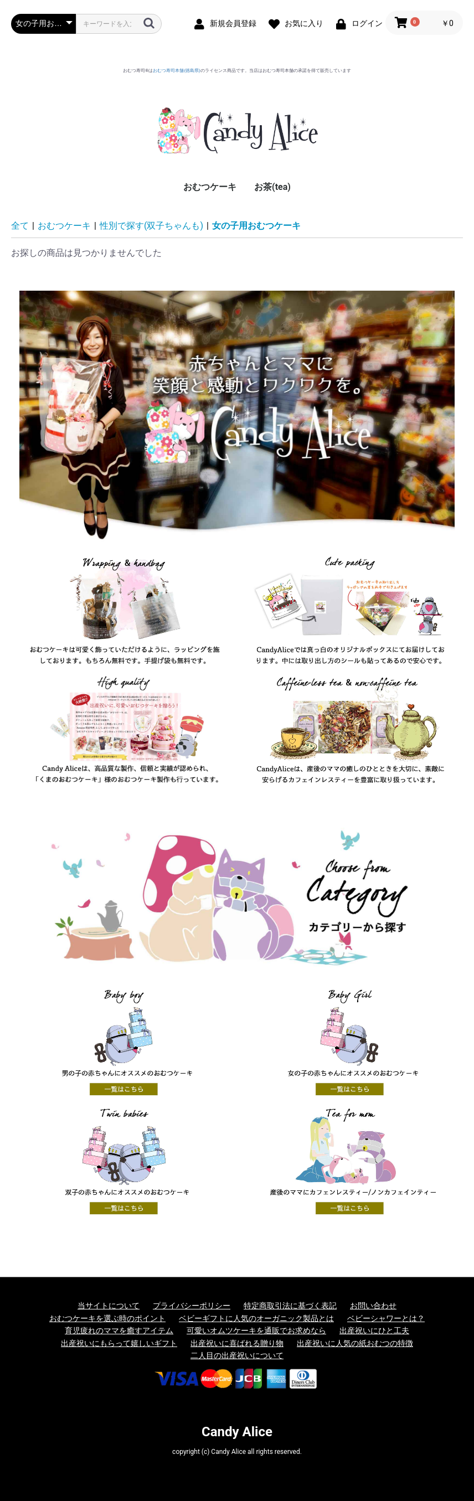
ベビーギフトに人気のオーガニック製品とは (256, 1318)
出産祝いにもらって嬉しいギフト (119, 1343)
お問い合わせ (373, 1305)
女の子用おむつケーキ (256, 225)
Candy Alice (237, 1432)
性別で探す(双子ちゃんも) (151, 225)
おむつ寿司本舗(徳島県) (176, 70)
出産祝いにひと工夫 (374, 1330)
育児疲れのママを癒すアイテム (119, 1330)
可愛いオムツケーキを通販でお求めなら (256, 1330)
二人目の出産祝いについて (237, 1355)
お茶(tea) (272, 187)
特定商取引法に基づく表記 (290, 1305)
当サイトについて (109, 1305)
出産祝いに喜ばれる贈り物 (237, 1343)
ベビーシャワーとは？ (386, 1318)
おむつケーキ (209, 187)
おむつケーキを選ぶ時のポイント (107, 1318)
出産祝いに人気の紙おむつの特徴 (355, 1343)
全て (20, 225)
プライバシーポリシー (191, 1305)
